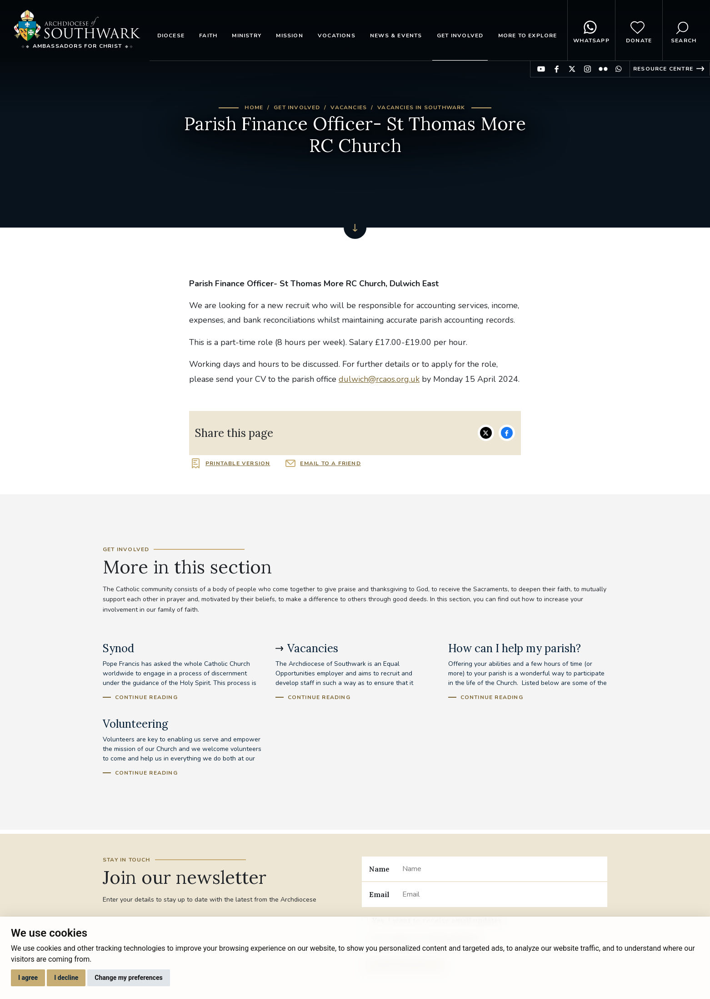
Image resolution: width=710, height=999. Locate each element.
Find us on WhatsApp (618, 69)
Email (379, 894)
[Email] (501, 894)
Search (683, 30)
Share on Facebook (507, 433)
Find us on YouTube (541, 69)
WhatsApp (591, 30)
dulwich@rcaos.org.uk (379, 379)
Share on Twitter (486, 433)
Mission (289, 35)
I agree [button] (28, 977)
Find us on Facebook (556, 69)
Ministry (246, 35)
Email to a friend (330, 463)
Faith (208, 35)
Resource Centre (663, 68)
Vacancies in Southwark (421, 107)
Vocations (336, 35)
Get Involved (460, 35)
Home (254, 107)
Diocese (171, 35)
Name (379, 868)
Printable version (237, 463)
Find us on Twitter (572, 69)
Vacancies (348, 107)
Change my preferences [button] (128, 977)
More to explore (527, 35)
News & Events (396, 35)
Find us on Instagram (587, 69)
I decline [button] (66, 977)
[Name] (501, 869)
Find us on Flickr (603, 69)
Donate (639, 30)
